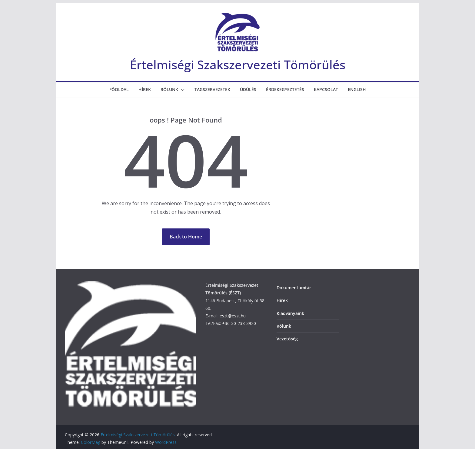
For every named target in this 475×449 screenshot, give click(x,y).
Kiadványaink (290, 313)
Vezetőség (287, 339)
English (357, 89)
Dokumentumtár (294, 287)
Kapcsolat (326, 89)
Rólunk (169, 89)
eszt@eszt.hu (233, 316)
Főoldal (119, 89)
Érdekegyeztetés (285, 89)
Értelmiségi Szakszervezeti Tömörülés (237, 64)
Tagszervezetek (212, 89)
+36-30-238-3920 (239, 323)
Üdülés (248, 89)
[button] (181, 89)
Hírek (144, 89)
